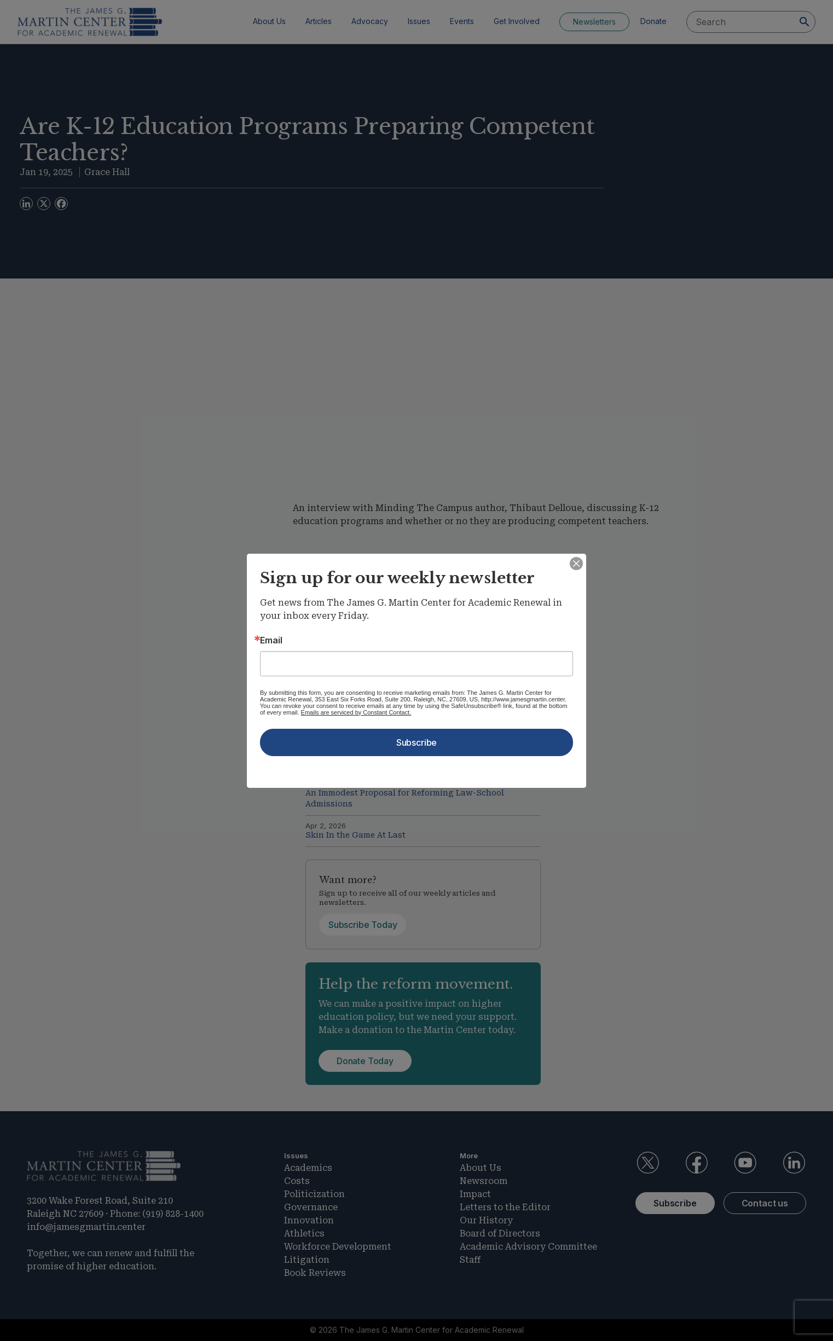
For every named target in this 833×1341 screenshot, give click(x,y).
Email (271, 640)
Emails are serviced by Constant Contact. (356, 712)
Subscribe (416, 742)
